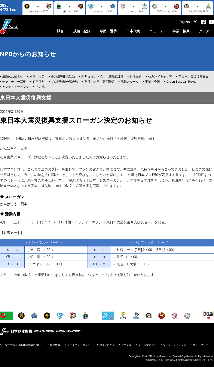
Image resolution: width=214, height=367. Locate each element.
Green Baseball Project (181, 81)
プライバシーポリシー (80, 344)
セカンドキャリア (160, 76)
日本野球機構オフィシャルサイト (20, 26)
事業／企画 (152, 81)
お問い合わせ (107, 344)
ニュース (156, 31)
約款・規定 (37, 76)
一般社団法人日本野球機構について (22, 344)
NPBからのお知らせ (28, 54)
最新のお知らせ (12, 76)
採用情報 (55, 344)
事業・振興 (181, 31)
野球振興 (136, 76)
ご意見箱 (126, 344)
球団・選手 (108, 31)
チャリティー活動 (14, 81)
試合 (60, 31)
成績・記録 (81, 31)
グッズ (204, 31)
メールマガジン (147, 344)
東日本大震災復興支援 (193, 76)
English (184, 22)
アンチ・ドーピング (15, 86)
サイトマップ (200, 344)
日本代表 (133, 31)
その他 (40, 86)
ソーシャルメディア (174, 344)
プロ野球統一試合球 (64, 81)
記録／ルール (130, 81)
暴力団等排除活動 (63, 76)
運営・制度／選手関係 (99, 81)
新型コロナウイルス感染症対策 (102, 76)
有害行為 (39, 81)
